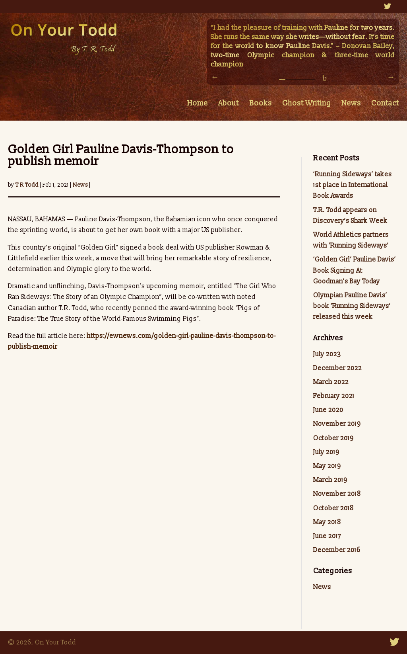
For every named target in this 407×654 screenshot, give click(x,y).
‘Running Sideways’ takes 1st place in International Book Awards (352, 185)
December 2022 (337, 368)
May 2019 (327, 466)
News (351, 104)
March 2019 (330, 480)
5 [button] (313, 78)
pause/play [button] (325, 78)
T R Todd (27, 185)
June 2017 (327, 536)
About (228, 104)
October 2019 (333, 438)
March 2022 (331, 382)
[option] (303, 47)
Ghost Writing (306, 104)
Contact (385, 104)
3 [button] (297, 78)
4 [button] (305, 78)
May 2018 (327, 522)
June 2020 (328, 410)
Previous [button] (215, 77)
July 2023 (327, 354)
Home (197, 104)
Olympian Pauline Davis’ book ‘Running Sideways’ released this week (352, 306)
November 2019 (336, 424)
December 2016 (336, 550)
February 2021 (334, 396)
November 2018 (337, 494)
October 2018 (333, 508)
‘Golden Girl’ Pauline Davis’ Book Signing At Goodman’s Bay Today (354, 270)
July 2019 (326, 452)
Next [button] (391, 77)
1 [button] (281, 78)
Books (260, 104)
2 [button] (289, 78)
